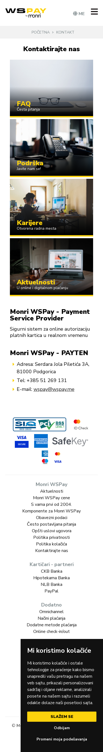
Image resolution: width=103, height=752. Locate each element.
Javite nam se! (29, 168)
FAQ (24, 103)
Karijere (30, 222)
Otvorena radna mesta (36, 228)
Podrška (30, 163)
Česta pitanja (28, 109)
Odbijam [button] (62, 728)
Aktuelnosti (36, 282)
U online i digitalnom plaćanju (42, 287)
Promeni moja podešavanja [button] (62, 739)
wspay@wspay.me (54, 389)
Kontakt (65, 32)
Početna (41, 32)
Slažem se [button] (62, 716)
